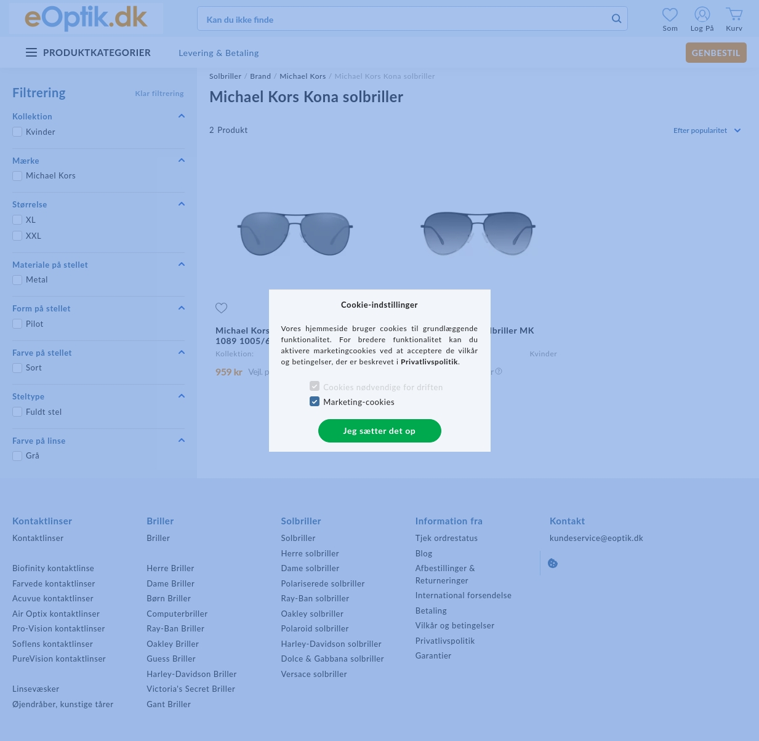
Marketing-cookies (359, 402)
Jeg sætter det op (379, 430)
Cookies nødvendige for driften (383, 387)
